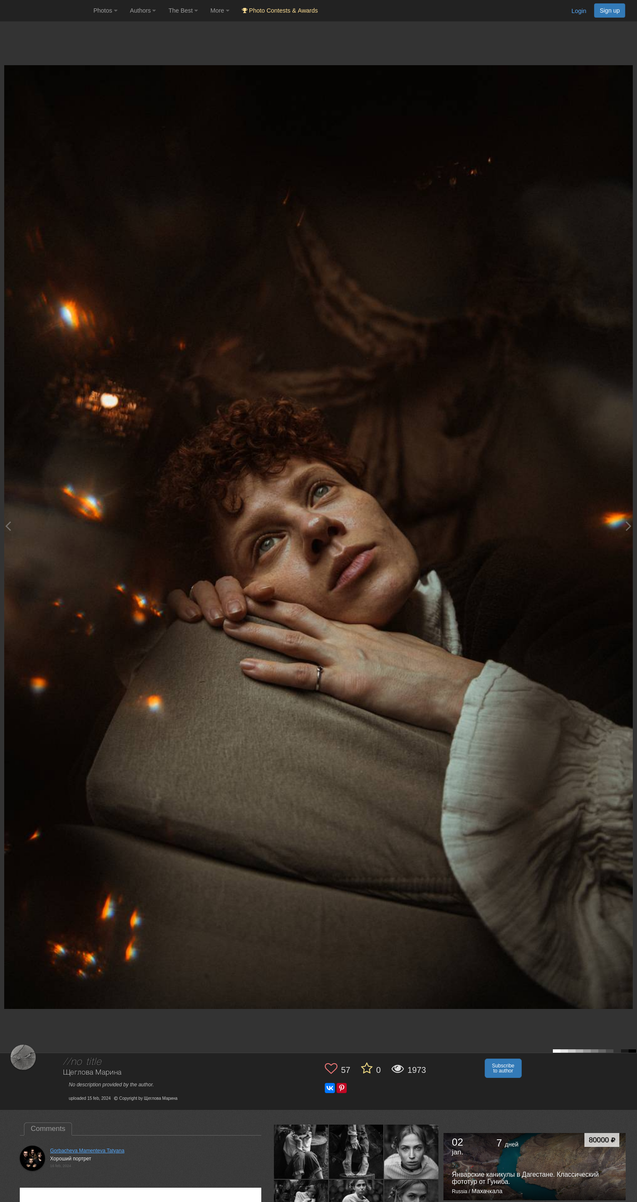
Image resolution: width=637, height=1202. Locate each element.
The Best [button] (183, 10)
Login (578, 11)
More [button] (219, 10)
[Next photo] (629, 525)
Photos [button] (105, 10)
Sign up (610, 10)
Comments (48, 1129)
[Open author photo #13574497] (411, 1151)
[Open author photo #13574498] (356, 1151)
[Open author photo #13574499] (301, 1151)
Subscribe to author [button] (503, 1068)
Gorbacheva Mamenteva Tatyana (87, 1151)
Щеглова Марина (92, 1073)
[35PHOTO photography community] (46, 10)
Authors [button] (143, 10)
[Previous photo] (8, 525)
